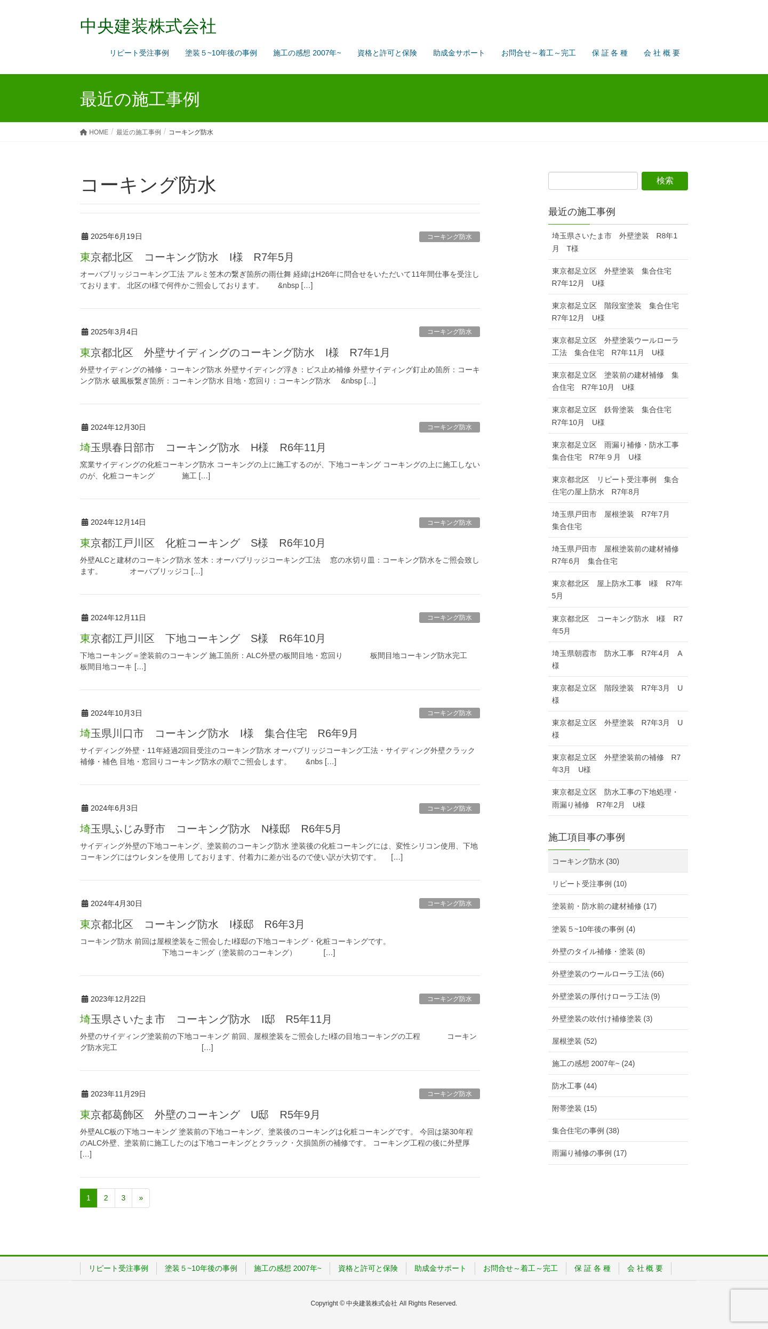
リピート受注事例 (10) (589, 883)
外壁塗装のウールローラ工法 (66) (608, 974)
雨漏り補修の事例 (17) (589, 1153)
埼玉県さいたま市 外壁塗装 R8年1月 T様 (615, 241)
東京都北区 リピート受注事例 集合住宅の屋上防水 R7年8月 (615, 485)
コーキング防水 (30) (586, 861)
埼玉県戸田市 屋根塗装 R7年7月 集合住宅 (615, 520)
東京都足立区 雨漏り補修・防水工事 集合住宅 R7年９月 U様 (619, 451)
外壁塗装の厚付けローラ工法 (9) (606, 996)
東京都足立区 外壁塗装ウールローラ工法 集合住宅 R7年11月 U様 (615, 346)
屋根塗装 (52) (574, 1041)
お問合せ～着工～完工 (520, 1268)
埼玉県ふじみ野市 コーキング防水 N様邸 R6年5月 (211, 829)
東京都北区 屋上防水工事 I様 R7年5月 (617, 589)
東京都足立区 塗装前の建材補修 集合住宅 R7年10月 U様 (615, 381)
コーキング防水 (449, 237)
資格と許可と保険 (368, 1268)
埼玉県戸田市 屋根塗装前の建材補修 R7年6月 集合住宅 (619, 555)
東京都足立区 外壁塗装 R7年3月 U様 (617, 728)
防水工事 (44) (574, 1086)
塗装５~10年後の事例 (201, 1268)
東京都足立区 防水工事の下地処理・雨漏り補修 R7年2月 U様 (615, 798)
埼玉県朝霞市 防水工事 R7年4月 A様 (617, 659)
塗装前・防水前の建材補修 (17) (604, 906)
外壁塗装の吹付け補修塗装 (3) (602, 1018)
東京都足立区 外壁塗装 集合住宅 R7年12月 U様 (615, 277)
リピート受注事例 (118, 1268)
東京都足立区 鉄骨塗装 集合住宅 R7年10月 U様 (615, 415)
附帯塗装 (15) (574, 1108)
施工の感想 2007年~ (288, 1268)
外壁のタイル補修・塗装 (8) (598, 951)
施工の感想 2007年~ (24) (593, 1063)
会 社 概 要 (645, 1268)
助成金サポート (440, 1268)
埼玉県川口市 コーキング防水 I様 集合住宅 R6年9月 (224, 733)
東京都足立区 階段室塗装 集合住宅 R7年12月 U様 (619, 311)
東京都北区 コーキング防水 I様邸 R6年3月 (192, 924)
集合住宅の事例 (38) (586, 1130)
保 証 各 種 (592, 1268)
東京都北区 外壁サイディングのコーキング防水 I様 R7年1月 (235, 352)
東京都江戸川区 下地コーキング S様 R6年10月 (203, 638)
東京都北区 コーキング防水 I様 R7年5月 (187, 257)
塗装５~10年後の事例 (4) (594, 929)
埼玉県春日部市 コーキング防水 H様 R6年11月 (203, 447)
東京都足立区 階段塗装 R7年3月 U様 (617, 694)
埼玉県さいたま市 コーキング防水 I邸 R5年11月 (206, 1019)
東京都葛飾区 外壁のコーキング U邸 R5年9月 (200, 1114)
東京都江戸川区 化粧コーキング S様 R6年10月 (203, 543)
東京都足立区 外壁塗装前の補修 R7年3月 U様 (616, 763)
